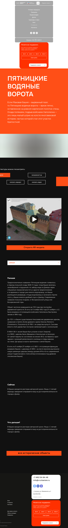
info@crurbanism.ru (41, 480)
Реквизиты (10, 515)
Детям (34, 17)
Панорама (34, 12)
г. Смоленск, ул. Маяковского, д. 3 (42, 491)
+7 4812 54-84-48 (40, 477)
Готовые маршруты (34, 9)
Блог (34, 22)
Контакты (34, 27)
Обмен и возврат (11, 513)
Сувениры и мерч (34, 20)
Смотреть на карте (37, 497)
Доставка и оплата (12, 511)
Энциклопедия (34, 15)
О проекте (34, 25)
